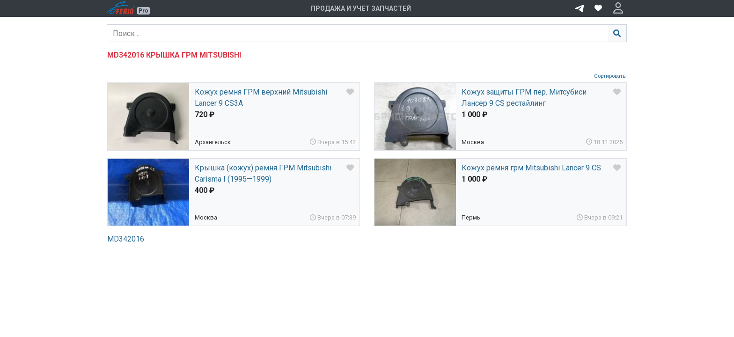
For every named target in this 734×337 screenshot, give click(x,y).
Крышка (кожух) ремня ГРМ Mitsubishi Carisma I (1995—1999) (263, 173)
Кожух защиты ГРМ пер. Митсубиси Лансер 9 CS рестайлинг (524, 98)
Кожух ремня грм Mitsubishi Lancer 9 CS (531, 167)
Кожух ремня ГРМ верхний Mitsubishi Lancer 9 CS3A (261, 98)
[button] (618, 8)
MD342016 (125, 238)
